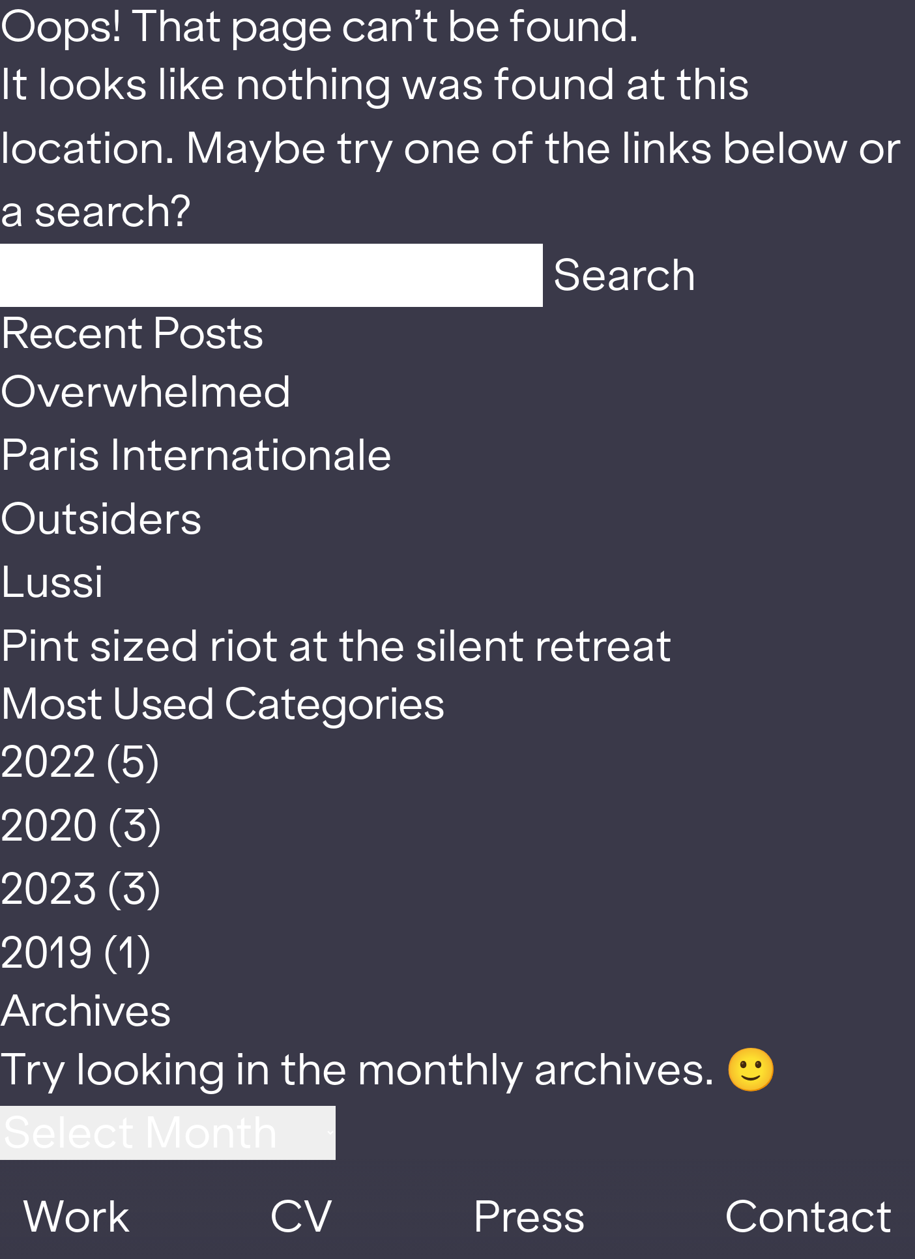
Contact (808, 1217)
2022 (48, 762)
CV (301, 1217)
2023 (48, 889)
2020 (49, 826)
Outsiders (101, 519)
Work (76, 1217)
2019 (46, 953)
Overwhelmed (146, 392)
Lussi (52, 582)
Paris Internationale (196, 455)
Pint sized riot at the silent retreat (336, 646)
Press (528, 1217)
